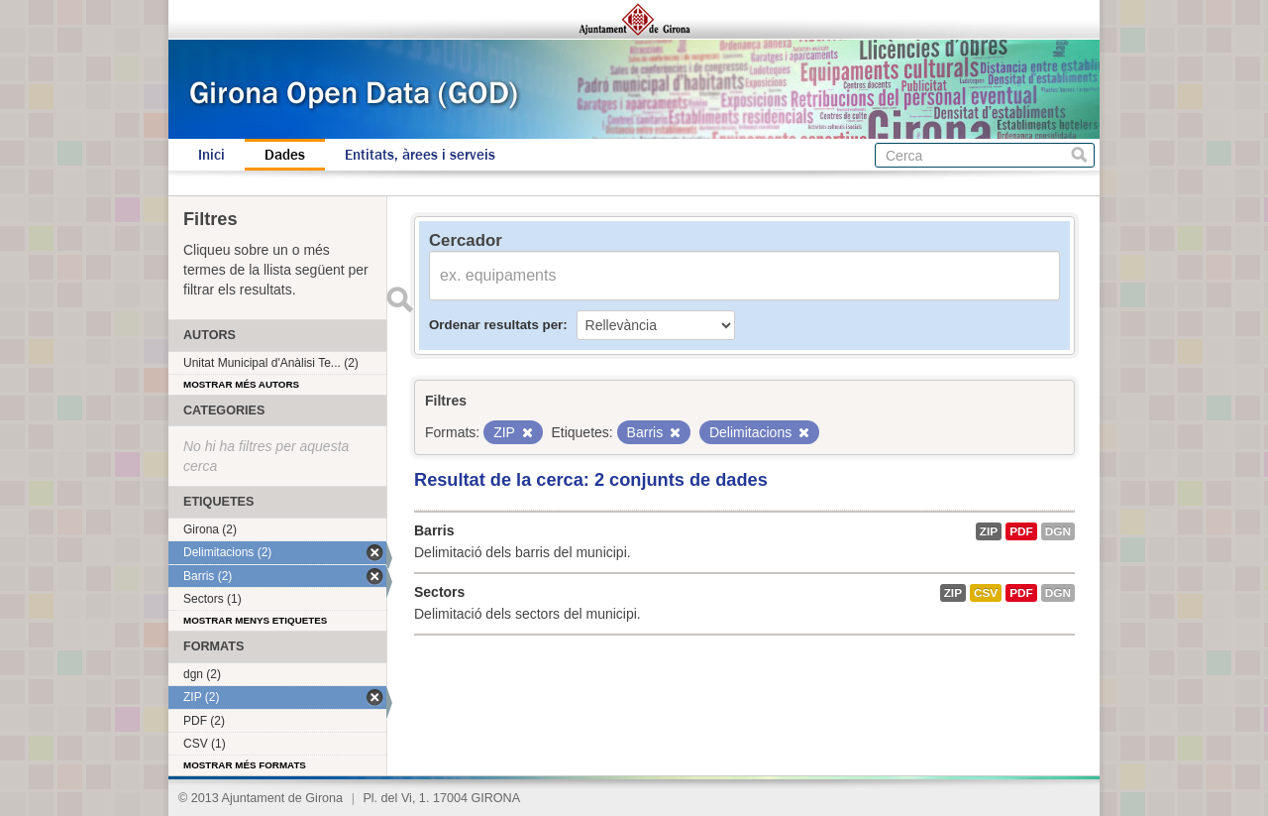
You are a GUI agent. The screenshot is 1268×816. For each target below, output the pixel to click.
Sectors (439, 592)
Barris (434, 530)
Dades (284, 155)
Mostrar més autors (241, 384)
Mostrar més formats (244, 764)
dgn (1058, 531)
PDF (1021, 531)
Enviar (399, 299)
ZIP (989, 531)
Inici (211, 155)
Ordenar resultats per (496, 324)
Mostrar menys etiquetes (255, 620)
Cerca (1079, 155)
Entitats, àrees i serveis (420, 155)
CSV (986, 593)
